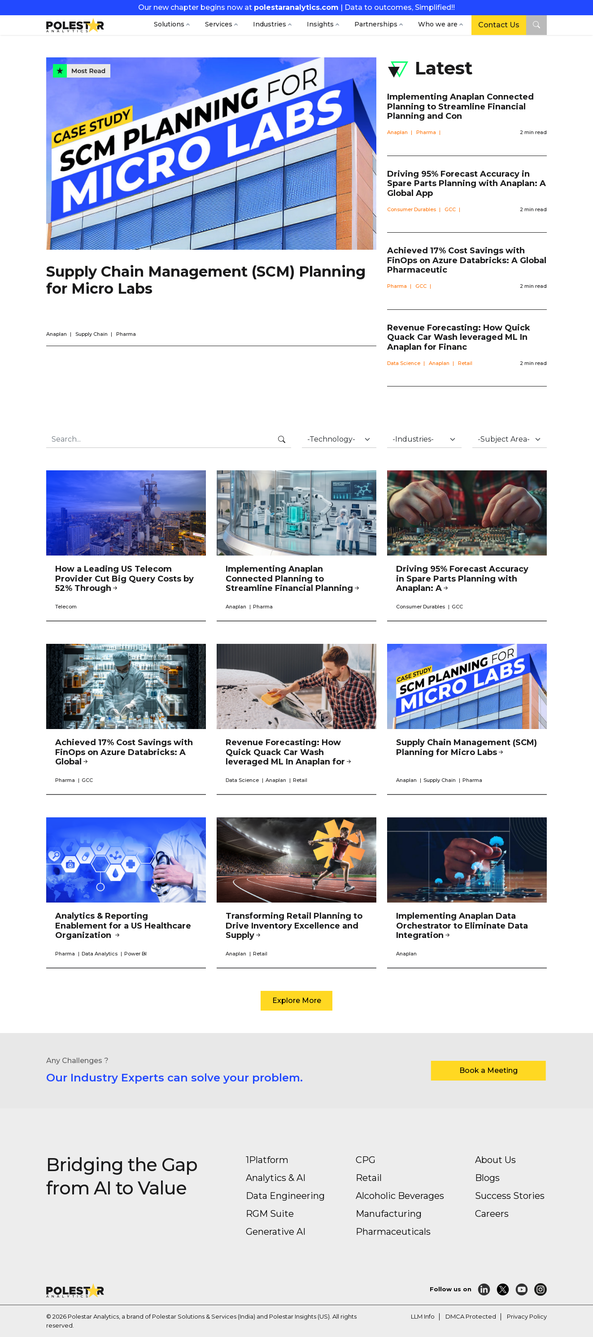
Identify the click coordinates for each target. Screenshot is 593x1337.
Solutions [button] (169, 24)
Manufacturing (389, 1213)
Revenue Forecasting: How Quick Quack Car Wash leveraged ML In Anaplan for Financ (458, 337)
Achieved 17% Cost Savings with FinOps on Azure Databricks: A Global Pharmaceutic (466, 260)
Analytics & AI (275, 1177)
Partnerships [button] (375, 24)
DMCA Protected (470, 1316)
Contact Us (498, 25)
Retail (369, 1177)
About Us (495, 1160)
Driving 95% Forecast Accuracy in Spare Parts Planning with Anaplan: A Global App (466, 183)
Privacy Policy (527, 1316)
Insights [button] (320, 24)
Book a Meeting (488, 1070)
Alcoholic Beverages (400, 1195)
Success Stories (510, 1195)
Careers (492, 1213)
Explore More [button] (296, 1000)
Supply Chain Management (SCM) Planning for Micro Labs (206, 280)
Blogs (487, 1177)
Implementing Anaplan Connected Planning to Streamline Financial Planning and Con (460, 106)
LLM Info (423, 1316)
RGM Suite (270, 1213)
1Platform (267, 1160)
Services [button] (218, 24)
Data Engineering (285, 1195)
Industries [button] (269, 24)
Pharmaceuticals (393, 1231)
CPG (365, 1160)
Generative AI (275, 1231)
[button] (536, 25)
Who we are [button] (438, 24)
